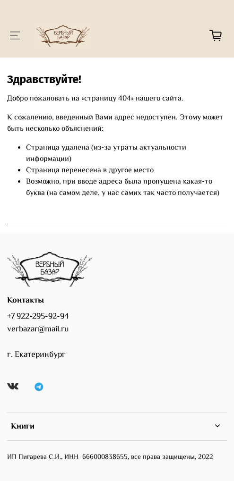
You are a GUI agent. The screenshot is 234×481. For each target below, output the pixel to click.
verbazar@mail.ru (38, 329)
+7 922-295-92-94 (38, 316)
